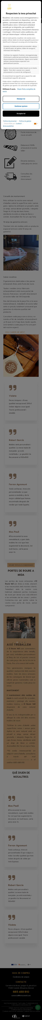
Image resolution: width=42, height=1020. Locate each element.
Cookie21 (19, 123)
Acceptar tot (21, 113)
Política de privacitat (10, 121)
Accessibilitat (8, 126)
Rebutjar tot (21, 99)
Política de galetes (25, 121)
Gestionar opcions (21, 106)
